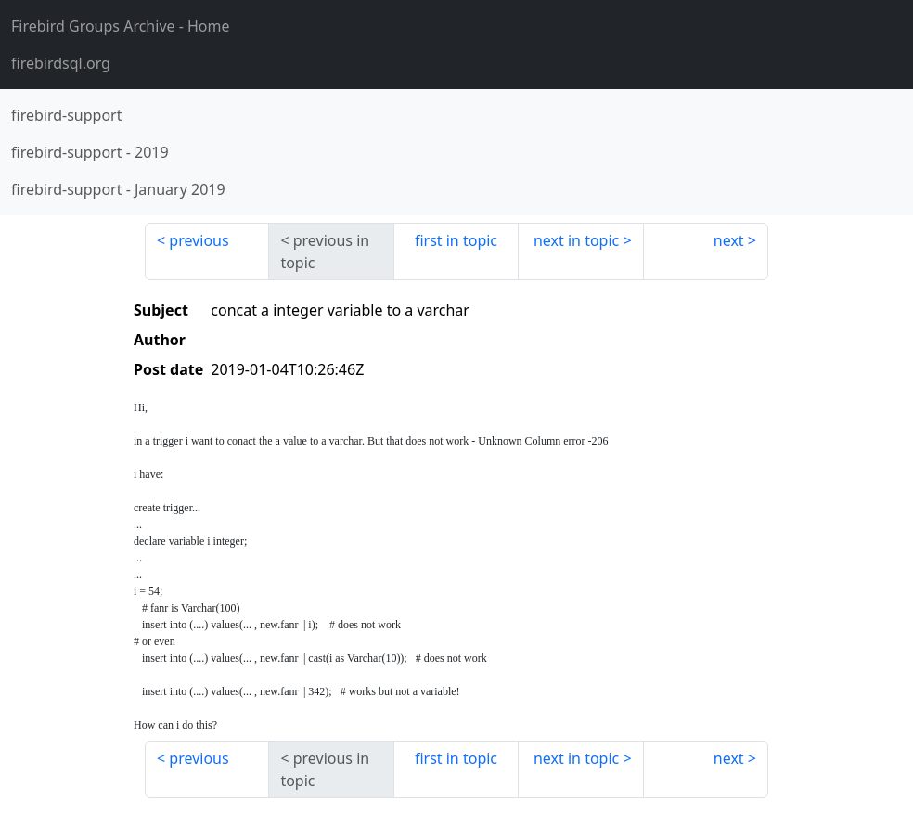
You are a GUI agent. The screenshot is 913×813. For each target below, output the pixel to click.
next (729, 240)
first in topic (456, 240)
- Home (120, 26)
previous (198, 240)
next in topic (576, 240)
